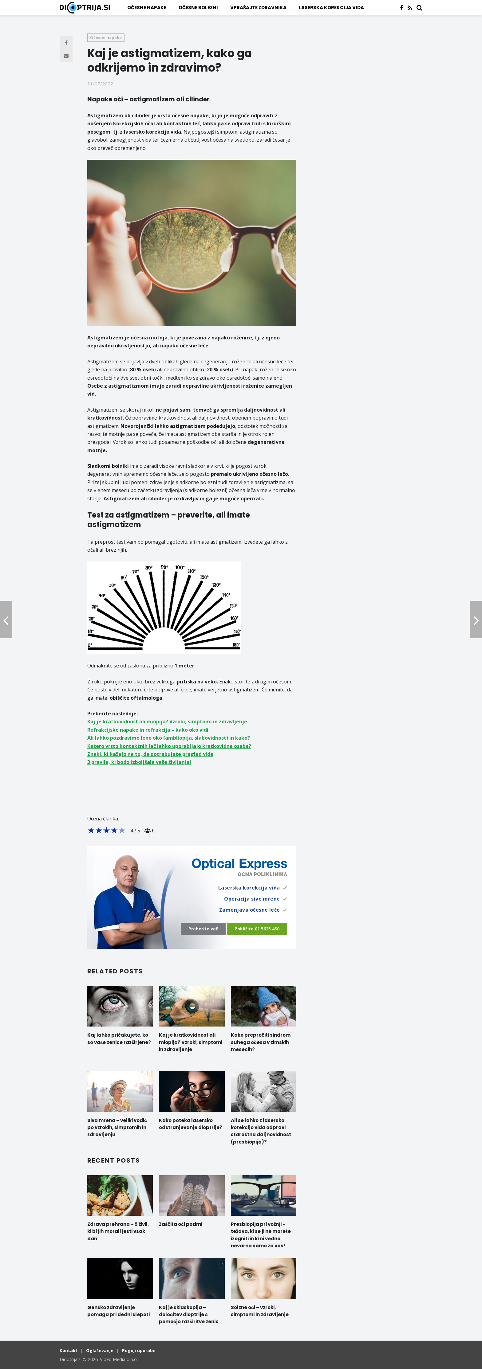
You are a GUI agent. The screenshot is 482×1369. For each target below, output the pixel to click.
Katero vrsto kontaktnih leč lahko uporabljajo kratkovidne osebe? (169, 746)
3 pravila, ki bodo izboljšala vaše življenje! (139, 762)
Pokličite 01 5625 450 (257, 929)
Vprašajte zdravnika (258, 7)
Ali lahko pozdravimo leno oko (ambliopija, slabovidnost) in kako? (168, 737)
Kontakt (69, 1349)
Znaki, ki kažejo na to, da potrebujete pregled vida (150, 754)
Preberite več (203, 929)
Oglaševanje (100, 1349)
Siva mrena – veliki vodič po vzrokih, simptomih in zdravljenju (117, 1126)
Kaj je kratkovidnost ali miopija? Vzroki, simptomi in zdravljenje (167, 721)
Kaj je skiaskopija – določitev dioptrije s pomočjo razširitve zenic (189, 1313)
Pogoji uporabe (140, 1349)
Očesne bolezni (198, 7)
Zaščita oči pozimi (180, 1222)
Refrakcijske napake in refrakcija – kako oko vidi (147, 729)
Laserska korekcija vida (331, 7)
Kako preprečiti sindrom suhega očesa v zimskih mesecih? (260, 1040)
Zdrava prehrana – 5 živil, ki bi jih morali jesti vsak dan (118, 1229)
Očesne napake (146, 7)
